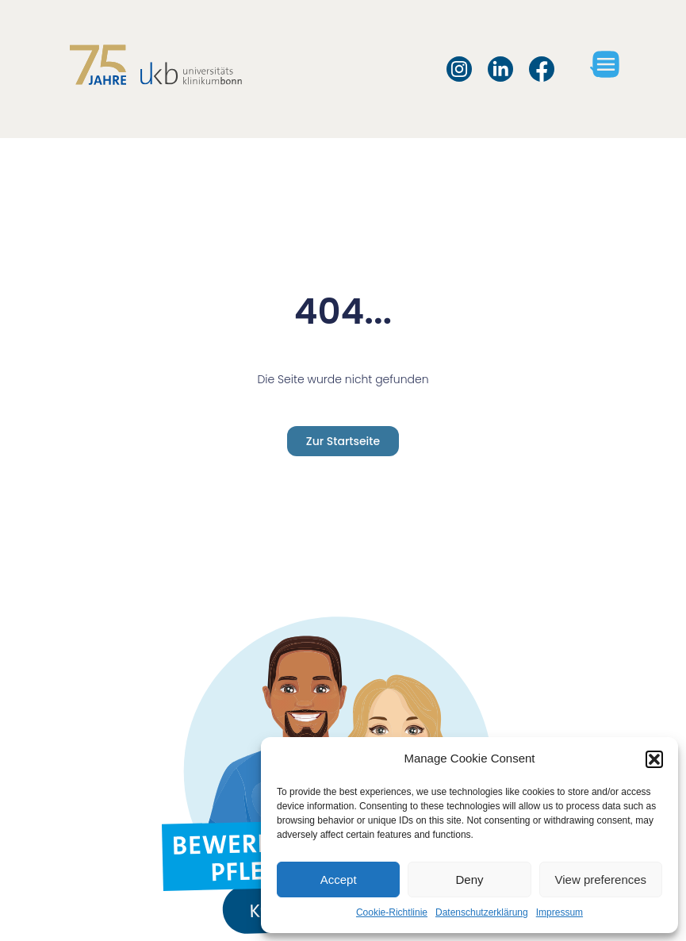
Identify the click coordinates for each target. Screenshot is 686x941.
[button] (654, 759)
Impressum (559, 912)
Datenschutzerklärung (481, 912)
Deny (469, 879)
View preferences (601, 879)
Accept (338, 879)
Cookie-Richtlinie (391, 912)
